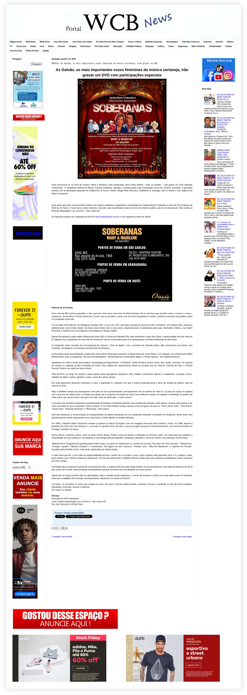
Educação (117, 46)
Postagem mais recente (62, 537)
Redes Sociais (32, 51)
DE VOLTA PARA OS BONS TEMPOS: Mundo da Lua (225, 97)
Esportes (208, 42)
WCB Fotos (45, 42)
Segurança (182, 46)
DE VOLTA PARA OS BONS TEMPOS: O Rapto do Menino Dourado (225, 300)
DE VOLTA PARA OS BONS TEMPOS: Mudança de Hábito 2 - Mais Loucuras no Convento (225, 275)
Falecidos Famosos (190, 42)
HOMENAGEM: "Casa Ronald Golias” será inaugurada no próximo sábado (223, 154)
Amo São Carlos (61, 42)
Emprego (150, 46)
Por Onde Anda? (102, 46)
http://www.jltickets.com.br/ (107, 216)
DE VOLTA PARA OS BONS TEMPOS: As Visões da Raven (225, 178)
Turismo (61, 46)
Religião (72, 46)
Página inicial (16, 42)
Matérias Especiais (153, 42)
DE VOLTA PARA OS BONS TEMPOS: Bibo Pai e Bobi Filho (225, 250)
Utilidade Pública (133, 46)
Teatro (171, 46)
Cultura (161, 46)
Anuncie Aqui (16, 51)
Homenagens (172, 42)
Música (230, 42)
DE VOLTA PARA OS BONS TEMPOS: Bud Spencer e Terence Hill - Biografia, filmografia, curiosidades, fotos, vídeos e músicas (219, 126)
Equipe (46, 51)
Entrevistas (85, 46)
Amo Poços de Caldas (82, 42)
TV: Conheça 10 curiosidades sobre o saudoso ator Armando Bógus (225, 225)
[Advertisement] (27, 257)
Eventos (219, 42)
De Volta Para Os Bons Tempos (110, 42)
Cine (42, 46)
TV (11, 46)
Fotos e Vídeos (134, 42)
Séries (51, 46)
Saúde (33, 46)
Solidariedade (215, 46)
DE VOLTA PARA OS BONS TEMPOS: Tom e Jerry (225, 201)
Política (228, 46)
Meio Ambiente (198, 46)
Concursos (21, 46)
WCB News (31, 42)
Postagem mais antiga (182, 537)
